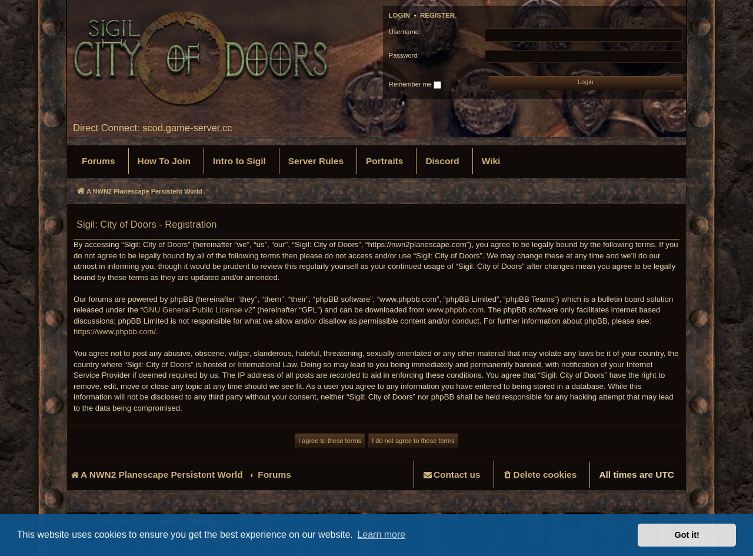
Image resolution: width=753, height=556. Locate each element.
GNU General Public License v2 (197, 309)
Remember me (415, 85)
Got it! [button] (687, 535)
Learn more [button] (381, 535)
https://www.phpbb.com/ (115, 331)
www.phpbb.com (455, 309)
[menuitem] (98, 161)
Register (437, 15)
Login (400, 15)
